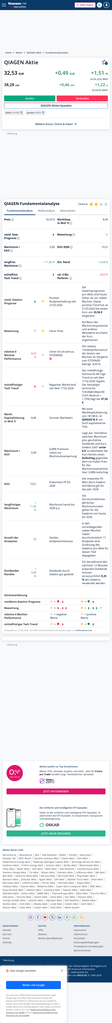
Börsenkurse (9, 854)
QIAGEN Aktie (34, 52)
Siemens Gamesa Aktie (46, 858)
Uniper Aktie (41, 907)
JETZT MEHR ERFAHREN (56, 833)
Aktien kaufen (72, 907)
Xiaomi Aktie (41, 896)
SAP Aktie (59, 879)
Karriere (7, 934)
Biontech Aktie (10, 879)
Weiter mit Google (33, 985)
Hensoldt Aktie (66, 882)
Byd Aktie (8, 875)
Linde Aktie (56, 903)
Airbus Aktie (28, 893)
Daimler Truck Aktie (78, 879)
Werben (42, 934)
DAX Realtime (49, 854)
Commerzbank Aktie (88, 868)
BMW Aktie (43, 893)
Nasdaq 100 (9, 858)
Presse (6, 938)
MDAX (62, 854)
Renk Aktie (97, 879)
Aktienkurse (25, 854)
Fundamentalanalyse (20, 210)
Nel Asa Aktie (48, 875)
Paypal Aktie (83, 882)
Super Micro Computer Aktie (71, 886)
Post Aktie (82, 858)
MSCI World (24, 858)
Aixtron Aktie (9, 907)
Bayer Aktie (23, 868)
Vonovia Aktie (85, 896)
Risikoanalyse (46, 210)
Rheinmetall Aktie (89, 865)
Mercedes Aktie (11, 882)
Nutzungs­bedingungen (86, 942)
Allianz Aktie (48, 872)
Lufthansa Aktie (84, 872)
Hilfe (40, 930)
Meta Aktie (82, 893)
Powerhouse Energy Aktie (16, 861)
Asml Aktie (86, 903)
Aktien (19, 52)
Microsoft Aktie (66, 875)
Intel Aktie (24, 903)
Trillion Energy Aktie (32, 865)
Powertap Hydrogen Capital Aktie (51, 861)
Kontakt (7, 930)
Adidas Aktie (89, 900)
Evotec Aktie (71, 903)
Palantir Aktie (70, 889)
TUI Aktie (34, 872)
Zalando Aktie (35, 900)
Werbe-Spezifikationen (50, 938)
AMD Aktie (85, 889)
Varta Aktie (56, 896)
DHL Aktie (37, 868)
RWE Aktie (95, 886)
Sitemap (7, 942)
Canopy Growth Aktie (14, 900)
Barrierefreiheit (82, 950)
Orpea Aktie (68, 858)
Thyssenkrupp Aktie (62, 893)
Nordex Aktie (10, 903)
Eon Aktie (70, 896)
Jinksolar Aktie (28, 879)
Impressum (80, 930)
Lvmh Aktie (25, 907)
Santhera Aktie (11, 865)
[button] (85, 5)
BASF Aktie (51, 868)
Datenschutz (81, 934)
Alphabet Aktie (11, 893)
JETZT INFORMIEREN (56, 791)
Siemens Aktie (65, 872)
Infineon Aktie (33, 889)
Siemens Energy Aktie (14, 872)
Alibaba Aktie (40, 903)
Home (8, 52)
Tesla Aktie (8, 868)
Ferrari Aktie (48, 882)
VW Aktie (100, 872)
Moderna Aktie (45, 886)
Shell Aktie (56, 907)
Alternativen (67, 210)
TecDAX (73, 854)
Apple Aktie (45, 879)
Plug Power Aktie (86, 875)
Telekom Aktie (10, 886)
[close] (62, 971)
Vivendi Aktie (28, 886)
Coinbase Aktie (52, 889)
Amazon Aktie (53, 865)
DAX (37, 854)
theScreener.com (84, 630)
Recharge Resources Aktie (86, 861)
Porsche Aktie (98, 893)
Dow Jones (85, 854)
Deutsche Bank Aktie (27, 875)
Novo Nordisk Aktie (13, 889)
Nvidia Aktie (70, 865)
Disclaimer (79, 938)
